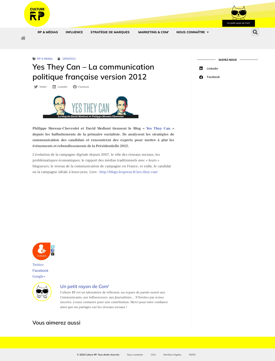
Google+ (38, 276)
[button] (255, 32)
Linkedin (212, 68)
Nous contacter (135, 354)
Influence (74, 32)
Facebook (40, 271)
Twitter (38, 264)
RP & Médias (48, 32)
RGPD (192, 354)
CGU (153, 354)
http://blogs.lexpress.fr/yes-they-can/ (128, 172)
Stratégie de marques (111, 32)
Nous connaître (192, 32)
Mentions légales (172, 354)
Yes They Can (159, 128)
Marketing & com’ (153, 32)
